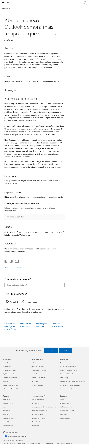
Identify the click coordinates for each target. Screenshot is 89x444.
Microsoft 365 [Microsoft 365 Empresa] (7, 414)
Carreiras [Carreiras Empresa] (62, 399)
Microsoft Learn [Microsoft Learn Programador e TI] (36, 403)
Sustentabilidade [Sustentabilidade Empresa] (65, 418)
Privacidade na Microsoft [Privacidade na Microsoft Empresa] (67, 411)
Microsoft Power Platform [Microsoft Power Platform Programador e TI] (39, 418)
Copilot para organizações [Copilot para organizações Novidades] (10, 374)
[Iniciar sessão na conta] (85, 3)
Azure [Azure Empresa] (4, 407)
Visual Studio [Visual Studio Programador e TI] (35, 425)
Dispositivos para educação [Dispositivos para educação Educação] (68, 366)
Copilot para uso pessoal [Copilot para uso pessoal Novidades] (10, 377)
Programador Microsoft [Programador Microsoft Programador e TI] (38, 399)
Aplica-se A (10, 40)
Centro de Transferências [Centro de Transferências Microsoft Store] (39, 366)
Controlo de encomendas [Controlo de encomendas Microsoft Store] (39, 377)
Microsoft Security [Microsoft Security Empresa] (8, 403)
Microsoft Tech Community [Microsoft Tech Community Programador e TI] (39, 411)
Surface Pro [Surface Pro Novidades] (6, 363)
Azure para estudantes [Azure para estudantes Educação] (66, 389)
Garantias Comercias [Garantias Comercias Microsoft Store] (37, 385)
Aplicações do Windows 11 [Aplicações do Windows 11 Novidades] (10, 389)
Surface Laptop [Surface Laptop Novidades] (7, 366)
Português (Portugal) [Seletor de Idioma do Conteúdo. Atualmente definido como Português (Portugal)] (12, 432)
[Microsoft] (44, 1)
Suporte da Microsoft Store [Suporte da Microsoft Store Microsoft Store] (39, 370)
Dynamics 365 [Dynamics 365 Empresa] (7, 411)
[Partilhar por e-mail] (16, 261)
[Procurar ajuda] (8, 3)
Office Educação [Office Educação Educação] (64, 377)
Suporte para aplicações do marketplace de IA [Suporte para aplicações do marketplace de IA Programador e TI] (44, 407)
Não (65, 350)
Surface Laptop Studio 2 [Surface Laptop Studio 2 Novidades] (9, 370)
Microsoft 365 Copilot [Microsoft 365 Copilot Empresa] (9, 418)
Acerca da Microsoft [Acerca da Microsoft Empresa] (66, 403)
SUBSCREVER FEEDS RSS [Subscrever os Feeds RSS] (15, 267)
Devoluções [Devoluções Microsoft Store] (35, 374)
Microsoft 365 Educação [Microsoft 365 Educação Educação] (67, 374)
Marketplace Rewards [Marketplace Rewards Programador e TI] (38, 422)
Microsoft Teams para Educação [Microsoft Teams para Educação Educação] (69, 370)
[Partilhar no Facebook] (6, 261)
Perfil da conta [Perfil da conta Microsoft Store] (36, 363)
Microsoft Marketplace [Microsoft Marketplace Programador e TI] (38, 414)
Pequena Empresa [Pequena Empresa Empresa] (8, 425)
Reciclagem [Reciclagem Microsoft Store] (35, 381)
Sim (51, 350)
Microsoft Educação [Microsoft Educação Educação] (65, 363)
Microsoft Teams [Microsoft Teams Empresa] (7, 422)
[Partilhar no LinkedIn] (10, 261)
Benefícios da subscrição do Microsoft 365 (10, 326)
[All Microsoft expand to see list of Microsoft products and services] (3, 3)
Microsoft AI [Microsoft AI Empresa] (6, 399)
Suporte (5, 8)
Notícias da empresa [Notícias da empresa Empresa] (66, 407)
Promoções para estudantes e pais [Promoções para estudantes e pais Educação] (70, 385)
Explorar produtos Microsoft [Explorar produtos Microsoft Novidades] (10, 385)
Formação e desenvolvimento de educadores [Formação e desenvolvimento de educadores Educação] (72, 381)
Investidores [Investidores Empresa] (63, 414)
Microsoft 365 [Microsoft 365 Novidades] (7, 381)
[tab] (12, 302)
